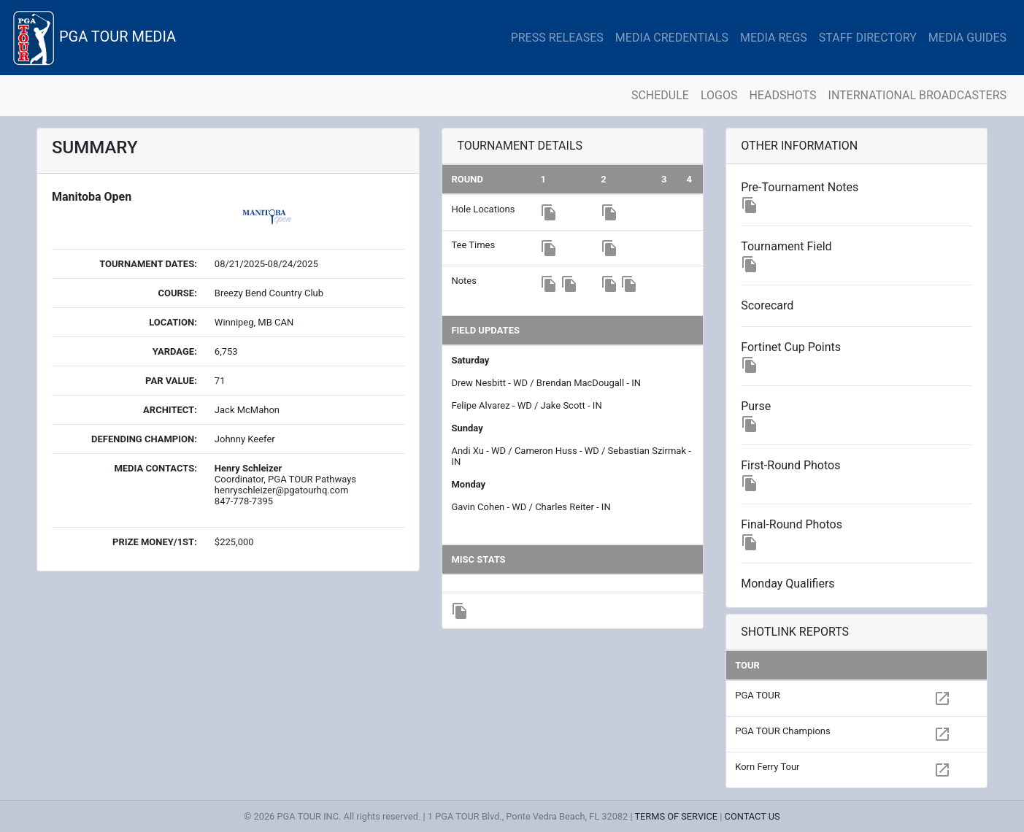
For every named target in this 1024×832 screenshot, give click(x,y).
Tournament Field (786, 246)
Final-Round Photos (791, 524)
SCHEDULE (660, 95)
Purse (756, 406)
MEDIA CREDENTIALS (671, 38)
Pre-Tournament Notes (799, 187)
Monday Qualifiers (787, 583)
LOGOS (719, 95)
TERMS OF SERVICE (675, 816)
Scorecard (767, 305)
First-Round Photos (790, 465)
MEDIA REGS (773, 38)
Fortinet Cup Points (791, 347)
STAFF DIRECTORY (868, 38)
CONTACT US (752, 816)
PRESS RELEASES (557, 38)
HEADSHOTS (782, 95)
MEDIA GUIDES (967, 38)
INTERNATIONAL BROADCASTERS (917, 95)
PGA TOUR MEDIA (94, 37)
